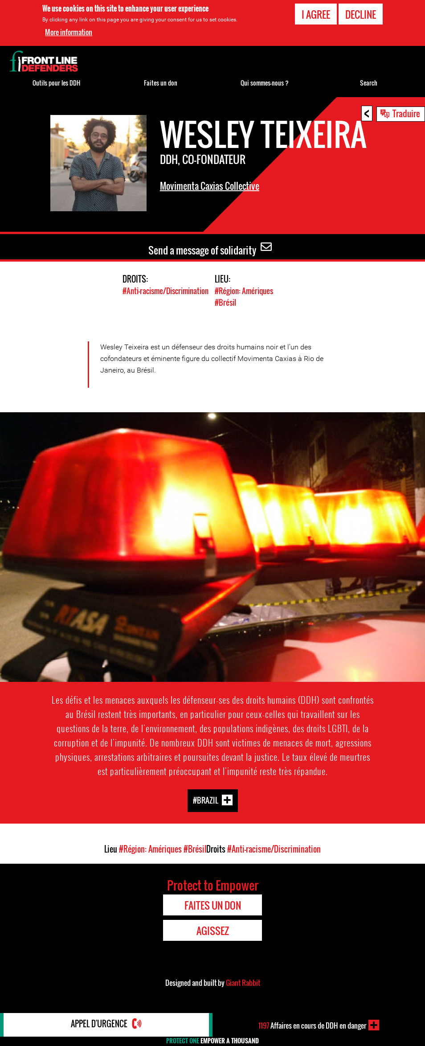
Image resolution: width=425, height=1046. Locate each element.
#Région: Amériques (244, 290)
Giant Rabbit (243, 982)
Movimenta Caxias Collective (209, 186)
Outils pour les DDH (56, 82)
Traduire (406, 113)
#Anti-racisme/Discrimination (165, 290)
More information (68, 32)
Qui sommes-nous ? (265, 82)
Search (368, 82)
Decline (360, 14)
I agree (316, 14)
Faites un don (160, 82)
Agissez (212, 930)
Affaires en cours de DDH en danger (312, 1025)
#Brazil (205, 799)
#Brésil (225, 302)
